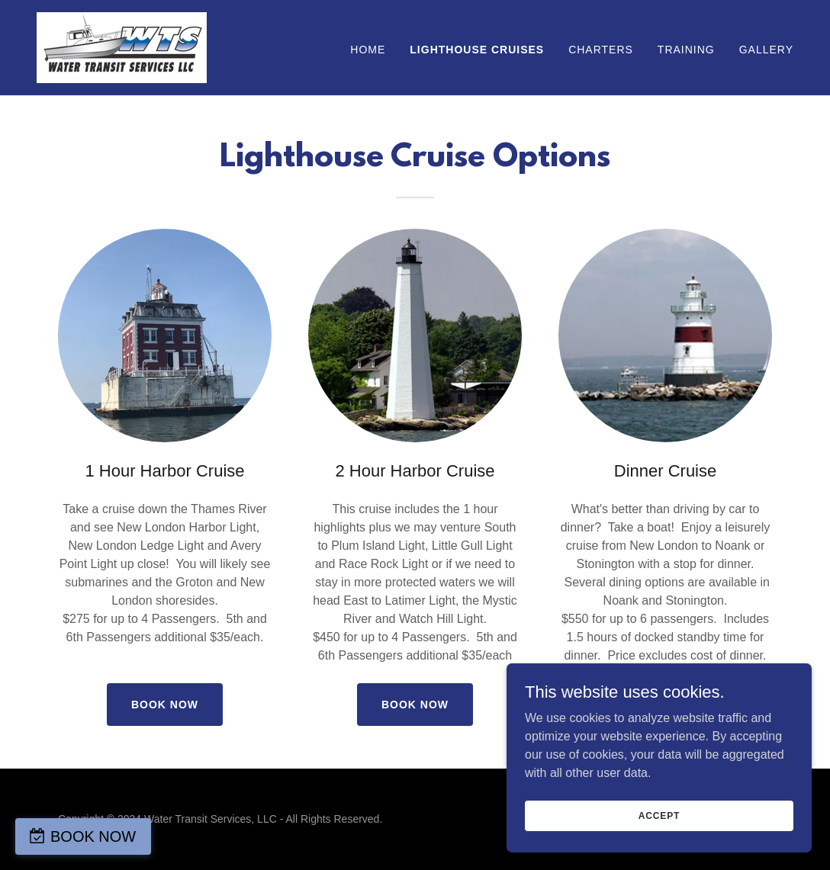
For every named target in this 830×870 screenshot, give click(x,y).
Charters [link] (600, 49)
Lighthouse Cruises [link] (477, 49)
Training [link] (686, 49)
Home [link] (367, 49)
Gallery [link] (766, 49)
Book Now (164, 704)
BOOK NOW (93, 836)
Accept (659, 815)
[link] (122, 46)
